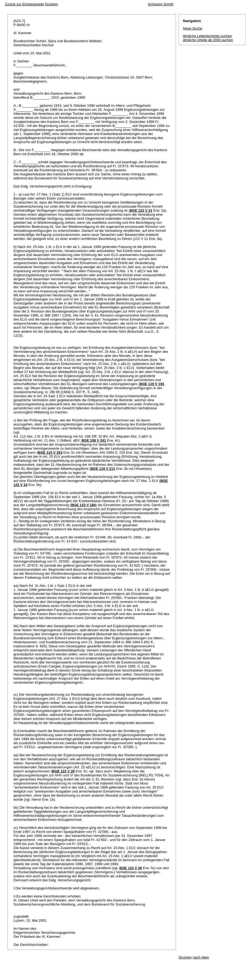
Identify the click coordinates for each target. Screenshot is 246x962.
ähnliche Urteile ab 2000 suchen (208, 40)
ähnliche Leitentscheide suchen (207, 36)
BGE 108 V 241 (93, 440)
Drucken (51, 4)
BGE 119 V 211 (103, 469)
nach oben (201, 957)
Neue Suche (192, 28)
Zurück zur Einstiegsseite (24, 4)
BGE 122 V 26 (63, 771)
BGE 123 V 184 (83, 505)
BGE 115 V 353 (50, 452)
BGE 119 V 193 (152, 384)
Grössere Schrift (160, 4)
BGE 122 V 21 (141, 210)
